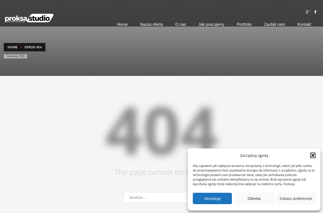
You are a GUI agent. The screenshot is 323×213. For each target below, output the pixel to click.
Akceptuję (212, 198)
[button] (312, 155)
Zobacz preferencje (296, 198)
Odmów (254, 198)
